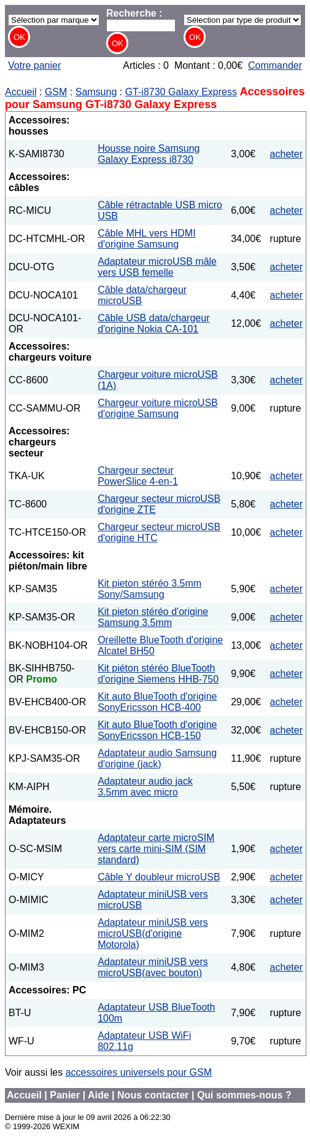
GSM (56, 92)
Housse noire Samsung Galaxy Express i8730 (149, 154)
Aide (98, 1095)
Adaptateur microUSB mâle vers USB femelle (157, 267)
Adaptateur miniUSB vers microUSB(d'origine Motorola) (153, 933)
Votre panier (34, 65)
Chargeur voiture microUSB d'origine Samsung (158, 408)
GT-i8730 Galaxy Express (181, 92)
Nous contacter (152, 1095)
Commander (275, 65)
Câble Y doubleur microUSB (159, 877)
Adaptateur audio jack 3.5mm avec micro (145, 786)
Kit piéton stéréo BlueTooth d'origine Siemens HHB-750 (158, 673)
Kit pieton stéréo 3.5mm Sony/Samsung (149, 589)
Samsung (96, 92)
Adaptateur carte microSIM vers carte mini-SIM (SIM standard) (156, 848)
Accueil (21, 92)
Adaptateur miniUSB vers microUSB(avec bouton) (153, 967)
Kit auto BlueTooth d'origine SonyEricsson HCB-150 (157, 730)
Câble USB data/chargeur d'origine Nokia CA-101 (153, 323)
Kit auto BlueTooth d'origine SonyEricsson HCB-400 (157, 702)
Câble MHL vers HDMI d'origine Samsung (146, 238)
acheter (286, 154)
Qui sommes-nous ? (244, 1095)
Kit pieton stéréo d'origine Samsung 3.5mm (153, 617)
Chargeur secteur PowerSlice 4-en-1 (138, 476)
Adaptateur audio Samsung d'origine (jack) (157, 758)
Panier (65, 1095)
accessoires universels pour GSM (139, 1072)
